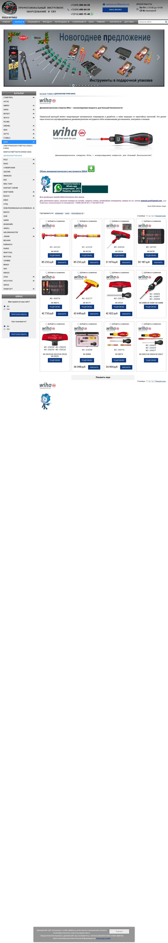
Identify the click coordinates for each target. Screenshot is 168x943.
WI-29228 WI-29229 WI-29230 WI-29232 (55, 355)
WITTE (6, 134)
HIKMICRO (8, 176)
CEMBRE (7, 261)
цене (67, 213)
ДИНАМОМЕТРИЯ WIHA (12, 155)
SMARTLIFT (8, 289)
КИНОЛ (6, 273)
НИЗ (5, 269)
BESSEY (7, 114)
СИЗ (90, 22)
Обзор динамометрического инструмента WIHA (63, 171)
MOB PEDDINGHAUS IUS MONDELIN (18, 208)
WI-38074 (119, 354)
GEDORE (7, 172)
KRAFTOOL (8, 253)
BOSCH (6, 196)
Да (8, 306)
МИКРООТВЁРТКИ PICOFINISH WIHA (17, 152)
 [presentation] (158, 57)
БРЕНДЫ (46, 22)
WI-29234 (119, 251)
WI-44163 (55, 251)
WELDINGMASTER (11, 232)
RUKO (6, 164)
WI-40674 (55, 303)
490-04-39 (80, 9)
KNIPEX (6, 106)
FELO (6, 160)
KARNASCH (8, 244)
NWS (5, 130)
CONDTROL (8, 97)
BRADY (6, 265)
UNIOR (6, 220)
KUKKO (6, 248)
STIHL (6, 204)
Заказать (62, 262)
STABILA (7, 138)
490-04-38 (80, 5)
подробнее (55, 255)
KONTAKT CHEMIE (11, 188)
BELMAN (7, 240)
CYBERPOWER (9, 168)
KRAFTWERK (8, 192)
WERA (6, 110)
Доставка (129, 22)
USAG (6, 277)
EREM (6, 200)
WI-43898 (87, 354)
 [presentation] (9, 57)
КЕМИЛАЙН (8, 224)
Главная (6, 22)
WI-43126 (87, 251)
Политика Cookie (103, 938)
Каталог (18, 22)
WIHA (6, 142)
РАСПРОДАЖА (61, 22)
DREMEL (7, 126)
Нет (8, 309)
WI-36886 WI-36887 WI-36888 (151, 303)
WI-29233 (119, 303)
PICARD (6, 122)
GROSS (6, 285)
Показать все (160, 216)
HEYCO (6, 118)
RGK (5, 180)
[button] (70, 85)
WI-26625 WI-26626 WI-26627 (151, 354)
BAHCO (6, 212)
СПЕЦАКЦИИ (32, 22)
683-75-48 (80, 14)
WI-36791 (151, 251)
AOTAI (6, 101)
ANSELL (7, 228)
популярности (77, 213)
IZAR (5, 216)
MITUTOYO (8, 281)
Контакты (114, 22)
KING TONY (8, 184)
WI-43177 (87, 303)
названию (59, 213)
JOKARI (6, 236)
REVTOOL (8, 257)
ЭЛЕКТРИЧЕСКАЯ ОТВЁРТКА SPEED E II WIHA (17, 147)
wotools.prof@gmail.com (117, 4)
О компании (78, 22)
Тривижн (101, 22)
